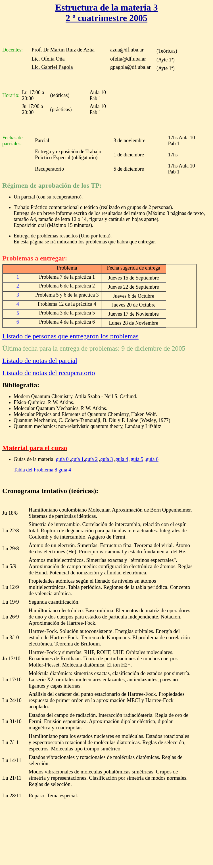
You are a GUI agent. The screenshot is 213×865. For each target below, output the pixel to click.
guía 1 (77, 459)
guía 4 (121, 459)
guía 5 (137, 459)
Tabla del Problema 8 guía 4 (42, 470)
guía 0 (63, 459)
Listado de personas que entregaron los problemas (70, 336)
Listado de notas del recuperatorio (48, 372)
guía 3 (106, 459)
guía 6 (152, 459)
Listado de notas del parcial (39, 360)
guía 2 (91, 459)
